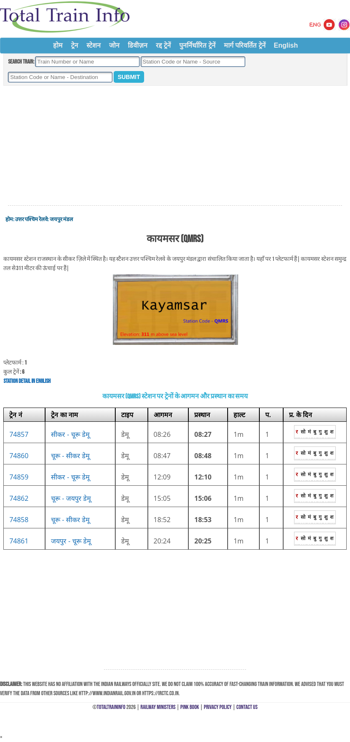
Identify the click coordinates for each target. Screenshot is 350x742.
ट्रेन (74, 45)
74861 (18, 541)
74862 (18, 498)
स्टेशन (93, 45)
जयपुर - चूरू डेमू (71, 541)
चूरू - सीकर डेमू (70, 455)
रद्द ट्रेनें (163, 45)
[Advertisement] (175, 145)
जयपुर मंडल (61, 219)
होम (58, 45)
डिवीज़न (137, 45)
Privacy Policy (218, 707)
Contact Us (247, 707)
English (286, 45)
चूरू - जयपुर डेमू (71, 498)
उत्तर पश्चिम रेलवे (31, 219)
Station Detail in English (27, 381)
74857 (18, 434)
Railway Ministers (157, 707)
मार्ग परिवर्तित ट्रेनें (245, 45)
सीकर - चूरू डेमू (70, 434)
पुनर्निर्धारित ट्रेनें (197, 45)
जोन (114, 45)
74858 (18, 519)
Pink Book (189, 707)
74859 (18, 477)
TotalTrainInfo (111, 707)
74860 (18, 455)
